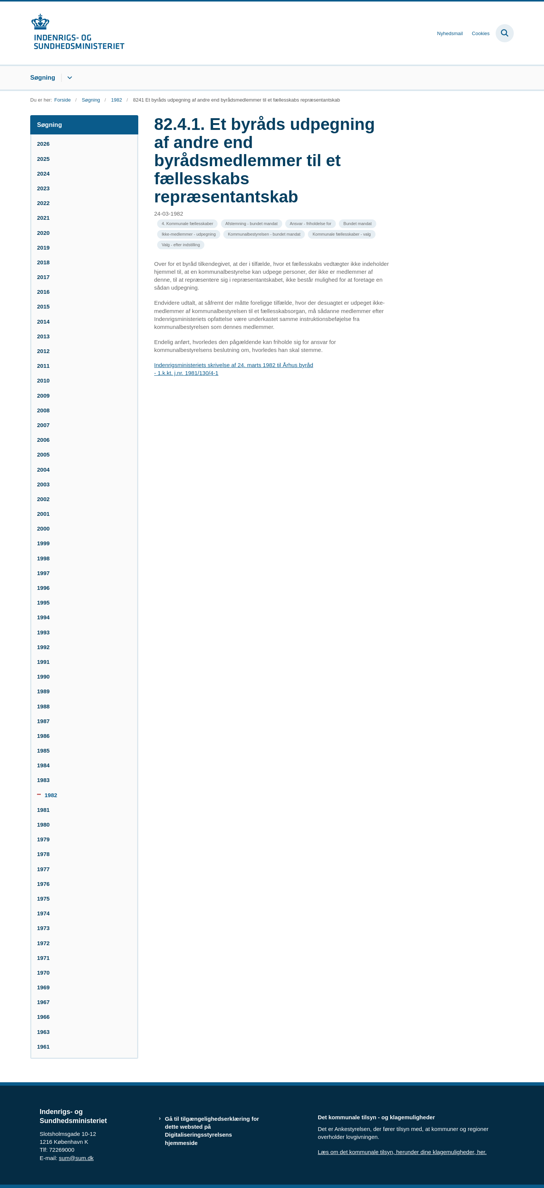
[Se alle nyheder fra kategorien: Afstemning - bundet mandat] (251, 223)
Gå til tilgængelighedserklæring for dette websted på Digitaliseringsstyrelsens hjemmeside (212, 1130)
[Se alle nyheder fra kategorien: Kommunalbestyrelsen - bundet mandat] (264, 234)
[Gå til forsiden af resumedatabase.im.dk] (77, 33)
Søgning (42, 77)
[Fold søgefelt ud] (505, 33)
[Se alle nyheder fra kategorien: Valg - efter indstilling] (180, 245)
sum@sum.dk (76, 1158)
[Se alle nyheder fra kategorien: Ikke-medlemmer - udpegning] (188, 234)
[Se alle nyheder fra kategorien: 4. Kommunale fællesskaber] (187, 223)
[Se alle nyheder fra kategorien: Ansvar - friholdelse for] (310, 223)
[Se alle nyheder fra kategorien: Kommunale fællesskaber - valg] (341, 234)
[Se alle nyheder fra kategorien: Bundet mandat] (357, 223)
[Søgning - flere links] (68, 78)
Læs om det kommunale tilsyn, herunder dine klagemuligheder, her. (402, 1152)
